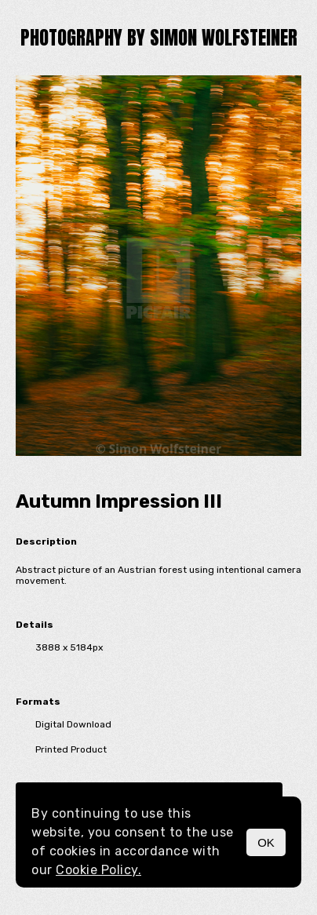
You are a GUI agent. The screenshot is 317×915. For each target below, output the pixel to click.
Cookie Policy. (98, 869)
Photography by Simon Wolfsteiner (158, 38)
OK (266, 842)
